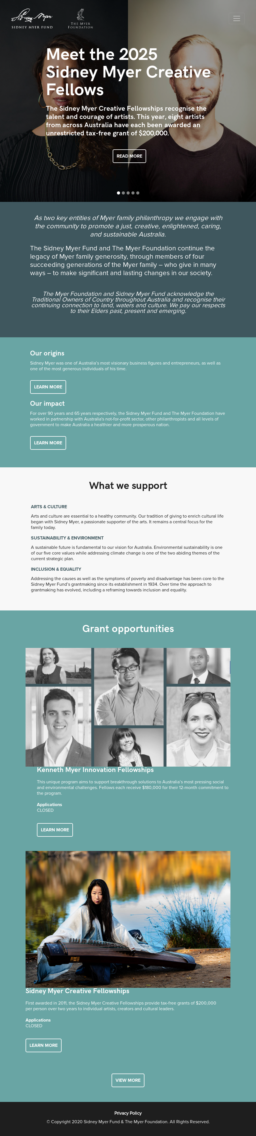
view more (128, 1080)
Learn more (48, 387)
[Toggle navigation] (237, 18)
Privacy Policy (128, 1113)
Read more (129, 156)
